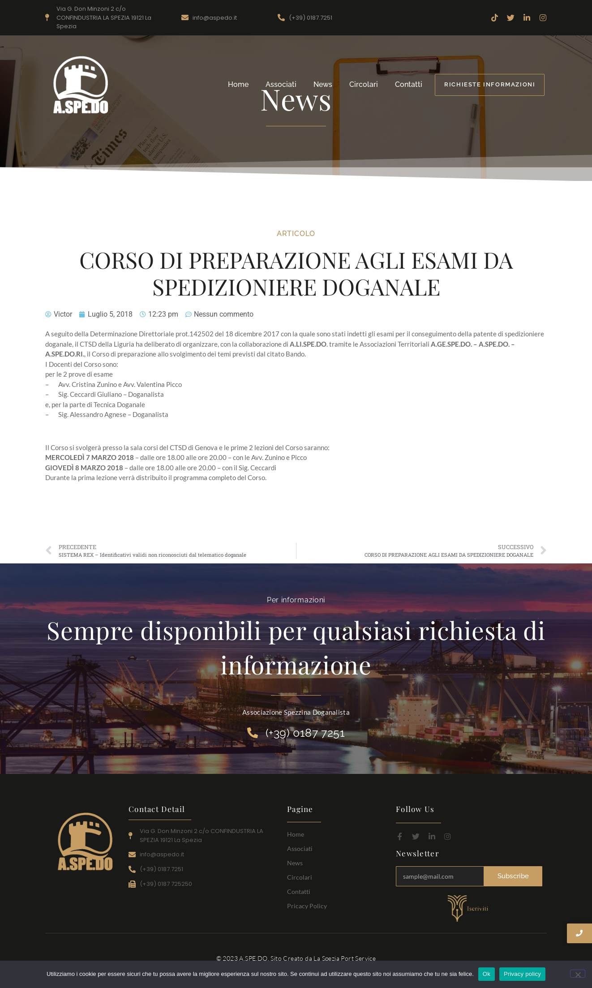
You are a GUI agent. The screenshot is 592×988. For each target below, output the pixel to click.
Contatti (408, 84)
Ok (486, 974)
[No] (577, 974)
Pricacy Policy (307, 906)
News (322, 84)
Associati (281, 84)
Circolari (363, 84)
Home (238, 84)
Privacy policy (522, 974)
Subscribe (513, 876)
